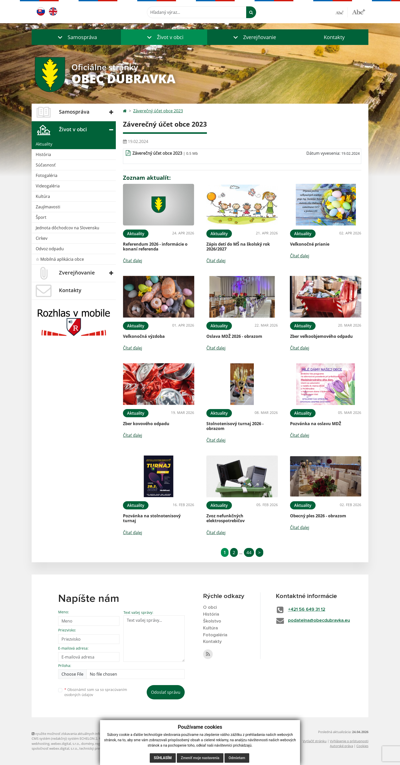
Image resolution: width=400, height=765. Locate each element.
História (43, 154)
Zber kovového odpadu (146, 423)
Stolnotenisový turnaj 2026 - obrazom (235, 426)
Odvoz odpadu (50, 249)
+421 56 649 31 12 (306, 609)
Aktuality (44, 144)
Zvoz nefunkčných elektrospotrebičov (225, 518)
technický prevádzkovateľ (98, 748)
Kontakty (334, 37)
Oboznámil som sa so (95, 692)
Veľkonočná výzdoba (144, 336)
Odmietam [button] (237, 758)
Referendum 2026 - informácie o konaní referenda (155, 246)
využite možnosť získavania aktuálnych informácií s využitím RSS (82, 733)
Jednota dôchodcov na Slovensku (67, 228)
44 (249, 552)
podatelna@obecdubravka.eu (319, 620)
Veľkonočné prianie (309, 244)
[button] (76, 37)
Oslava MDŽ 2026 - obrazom (234, 336)
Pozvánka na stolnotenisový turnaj (152, 518)
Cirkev (41, 238)
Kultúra (43, 196)
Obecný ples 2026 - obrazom (318, 516)
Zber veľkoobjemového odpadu (321, 336)
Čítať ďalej (132, 261)
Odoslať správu (165, 692)
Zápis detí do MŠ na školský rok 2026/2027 (238, 246)
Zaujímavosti (48, 207)
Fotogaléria (46, 175)
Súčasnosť (46, 165)
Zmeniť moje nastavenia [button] (200, 758)
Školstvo (212, 621)
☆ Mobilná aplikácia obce (60, 259)
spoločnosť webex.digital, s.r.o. (55, 748)
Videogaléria (48, 186)
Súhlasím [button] (163, 758)
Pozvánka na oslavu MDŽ (315, 423)
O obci (210, 607)
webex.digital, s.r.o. (65, 743)
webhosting (40, 743)
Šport (41, 217)
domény (87, 743)
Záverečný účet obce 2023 (158, 111)
